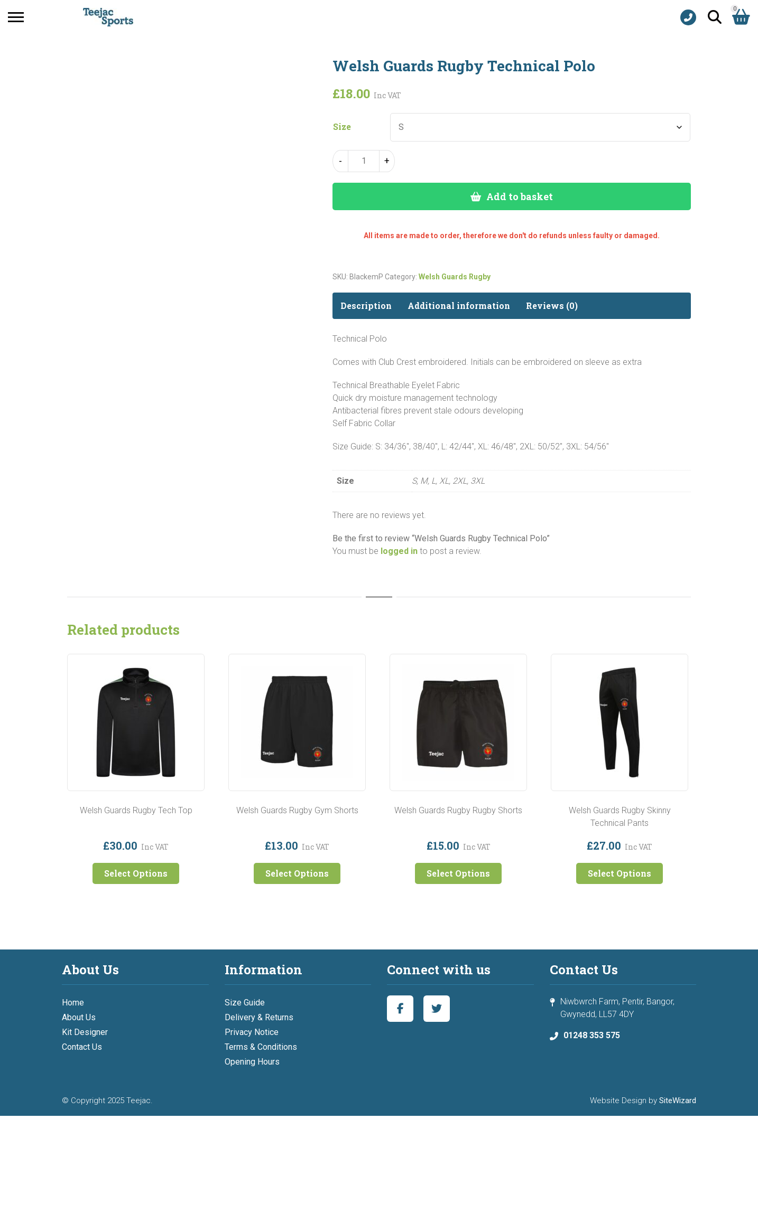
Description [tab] (366, 305)
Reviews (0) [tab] (552, 305)
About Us (79, 1017)
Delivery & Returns (259, 1017)
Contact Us (82, 1047)
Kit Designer (85, 1032)
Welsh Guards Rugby (455, 276)
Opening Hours (252, 1062)
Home (73, 1003)
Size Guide (245, 1003)
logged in (399, 551)
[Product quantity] (363, 161)
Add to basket (519, 196)
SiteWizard (677, 1100)
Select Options (136, 873)
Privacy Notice (252, 1032)
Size (342, 126)
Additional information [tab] (459, 305)
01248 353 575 (591, 1035)
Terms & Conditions (261, 1047)
